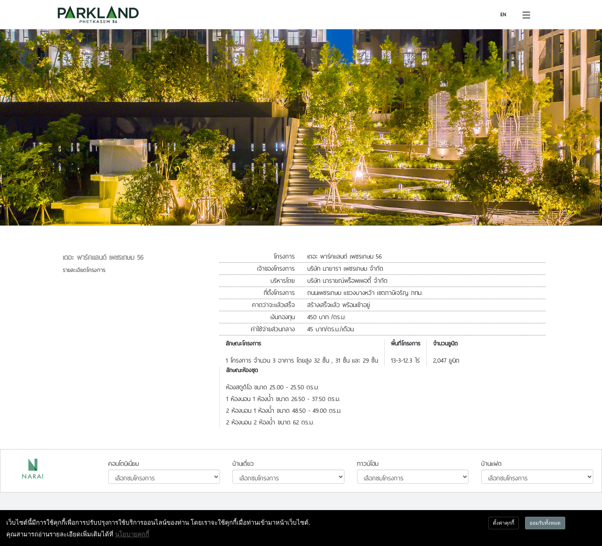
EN (503, 14)
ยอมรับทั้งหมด (545, 522)
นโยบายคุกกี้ (132, 534)
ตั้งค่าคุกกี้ (503, 522)
